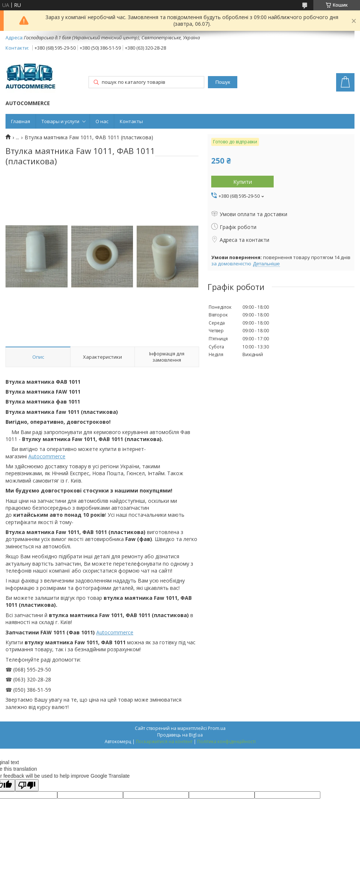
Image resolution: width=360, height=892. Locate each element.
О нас (102, 121)
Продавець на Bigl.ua (180, 735)
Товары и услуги (60, 121)
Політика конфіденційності (226, 741)
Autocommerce (46, 456)
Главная (20, 121)
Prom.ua (217, 728)
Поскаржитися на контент (164, 741)
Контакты (131, 121)
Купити (242, 181)
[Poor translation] (27, 785)
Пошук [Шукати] (222, 82)
